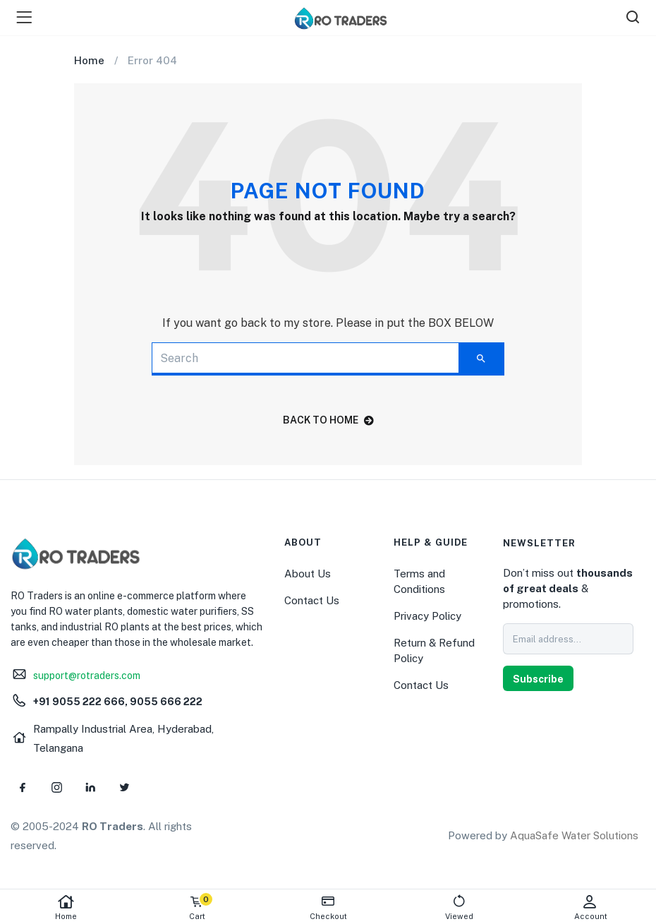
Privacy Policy (427, 616)
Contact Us (311, 600)
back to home (328, 420)
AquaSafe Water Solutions (574, 835)
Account (590, 907)
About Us (307, 574)
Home (65, 907)
